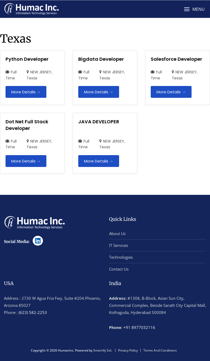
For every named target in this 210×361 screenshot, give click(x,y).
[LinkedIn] (38, 241)
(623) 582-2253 (33, 312)
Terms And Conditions (160, 350)
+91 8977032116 (139, 327)
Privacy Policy (128, 350)
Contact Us (119, 269)
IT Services (118, 245)
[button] (194, 9)
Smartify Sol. (102, 350)
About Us (117, 233)
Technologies (121, 257)
